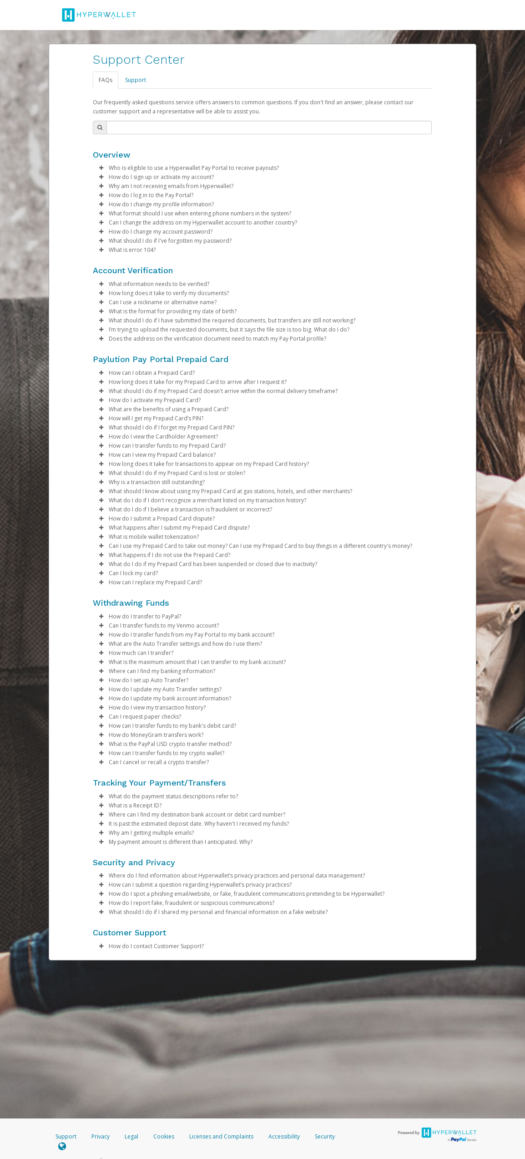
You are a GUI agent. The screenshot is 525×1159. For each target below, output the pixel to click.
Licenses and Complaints (222, 1136)
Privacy (100, 1136)
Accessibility (284, 1136)
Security (325, 1136)
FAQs (105, 80)
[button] (101, 168)
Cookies (163, 1136)
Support (135, 80)
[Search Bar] (269, 127)
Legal (131, 1136)
